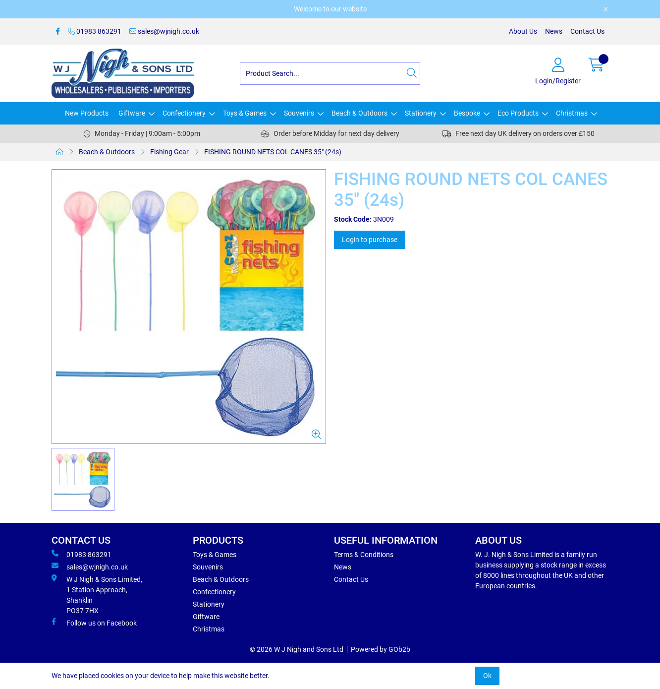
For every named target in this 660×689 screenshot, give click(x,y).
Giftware (131, 113)
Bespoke (467, 113)
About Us (523, 31)
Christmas (572, 113)
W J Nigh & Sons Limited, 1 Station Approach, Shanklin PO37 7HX (97, 594)
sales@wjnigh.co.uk (164, 31)
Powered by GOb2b (380, 649)
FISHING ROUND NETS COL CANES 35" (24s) (272, 152)
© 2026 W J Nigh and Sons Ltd (296, 649)
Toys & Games (245, 113)
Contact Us (587, 31)
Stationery (421, 113)
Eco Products (518, 113)
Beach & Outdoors (359, 113)
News (553, 31)
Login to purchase (369, 240)
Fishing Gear (169, 152)
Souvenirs (299, 113)
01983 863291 (94, 31)
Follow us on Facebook (94, 622)
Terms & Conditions (363, 555)
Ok (487, 676)
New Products (87, 113)
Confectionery (184, 113)
